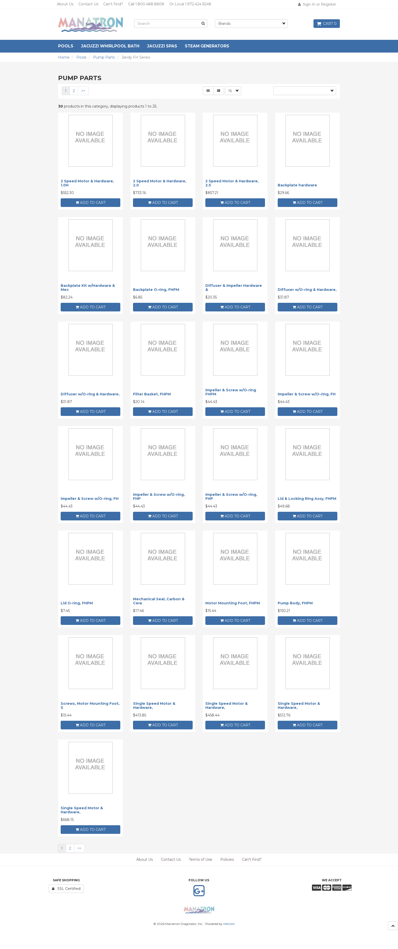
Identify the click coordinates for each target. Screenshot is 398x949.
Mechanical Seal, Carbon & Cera (159, 601)
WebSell (229, 924)
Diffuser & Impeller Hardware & (233, 287)
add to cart (91, 202)
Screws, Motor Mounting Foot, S (90, 705)
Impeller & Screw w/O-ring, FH (307, 394)
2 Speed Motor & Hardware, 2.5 (232, 183)
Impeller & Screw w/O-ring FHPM (230, 392)
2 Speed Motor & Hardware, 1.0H (87, 183)
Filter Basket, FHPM (152, 394)
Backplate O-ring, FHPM (156, 289)
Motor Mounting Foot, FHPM (232, 603)
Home (64, 57)
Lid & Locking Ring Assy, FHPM (307, 498)
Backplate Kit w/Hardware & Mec (88, 287)
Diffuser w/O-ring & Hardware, (307, 289)
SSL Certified (66, 888)
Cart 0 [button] (327, 23)
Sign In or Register (317, 4)
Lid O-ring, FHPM (77, 603)
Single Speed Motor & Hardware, (154, 705)
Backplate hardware (297, 185)
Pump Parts (104, 57)
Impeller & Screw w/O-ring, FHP (159, 496)
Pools (81, 57)
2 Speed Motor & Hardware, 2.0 (159, 183)
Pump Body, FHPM (295, 603)
